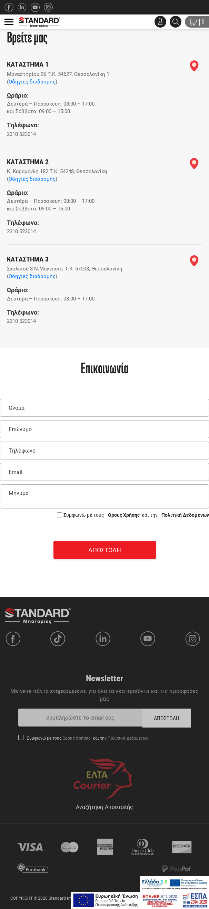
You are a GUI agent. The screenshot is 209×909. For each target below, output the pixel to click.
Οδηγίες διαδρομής (32, 81)
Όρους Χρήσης (124, 515)
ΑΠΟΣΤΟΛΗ (167, 718)
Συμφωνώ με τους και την (136, 515)
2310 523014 (21, 133)
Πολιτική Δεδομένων (184, 515)
